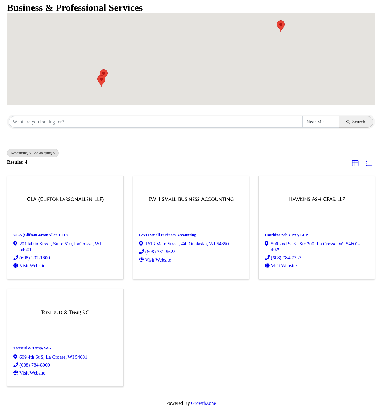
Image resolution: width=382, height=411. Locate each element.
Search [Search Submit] (355, 121)
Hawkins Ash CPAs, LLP (286, 234)
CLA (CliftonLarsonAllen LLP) (40, 234)
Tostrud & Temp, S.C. (32, 347)
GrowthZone (203, 403)
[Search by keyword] (156, 122)
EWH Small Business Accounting (167, 234)
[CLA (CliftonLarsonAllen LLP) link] (65, 200)
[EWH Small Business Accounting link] (191, 200)
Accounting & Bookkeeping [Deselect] (33, 153)
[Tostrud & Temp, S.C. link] (65, 313)
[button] (281, 26)
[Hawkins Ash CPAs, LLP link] (316, 200)
